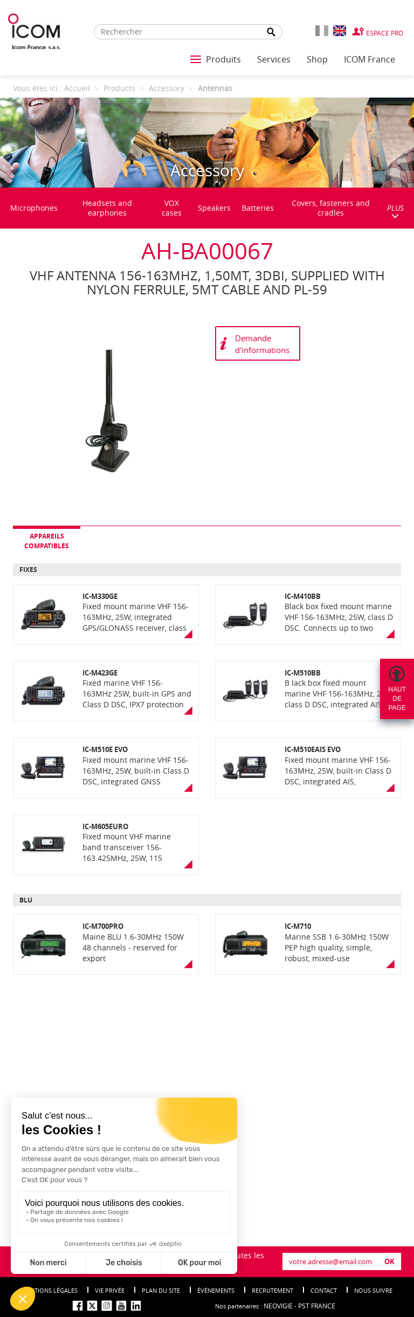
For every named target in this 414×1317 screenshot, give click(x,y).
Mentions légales (50, 1290)
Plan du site (161, 1290)
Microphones (34, 208)
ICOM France (369, 59)
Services (274, 59)
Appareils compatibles (46, 541)
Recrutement (272, 1290)
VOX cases (172, 208)
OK (389, 1261)
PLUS (395, 211)
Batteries (258, 208)
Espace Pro (384, 33)
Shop (317, 59)
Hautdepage (397, 699)
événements (215, 1290)
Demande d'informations (262, 344)
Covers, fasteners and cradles (331, 208)
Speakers (214, 208)
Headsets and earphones (107, 208)
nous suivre (373, 1290)
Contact (323, 1290)
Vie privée (110, 1290)
